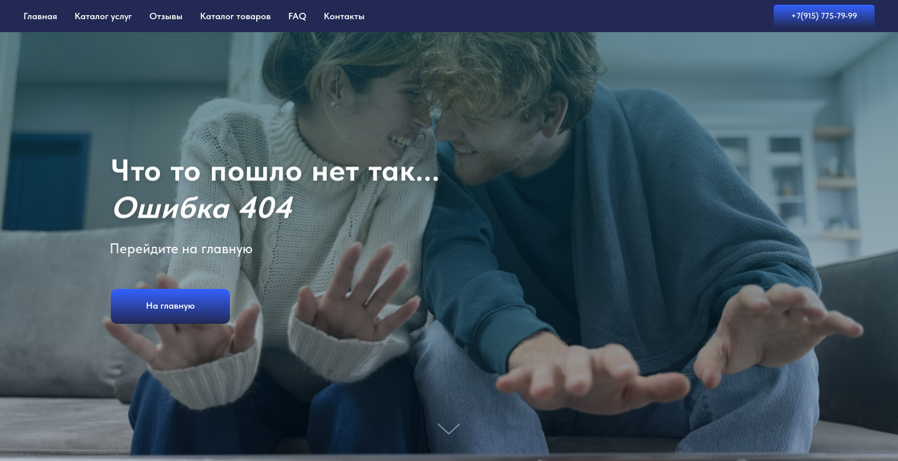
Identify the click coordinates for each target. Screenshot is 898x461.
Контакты (344, 16)
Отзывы (166, 16)
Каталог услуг (103, 16)
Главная (40, 16)
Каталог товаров (235, 16)
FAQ (297, 16)
